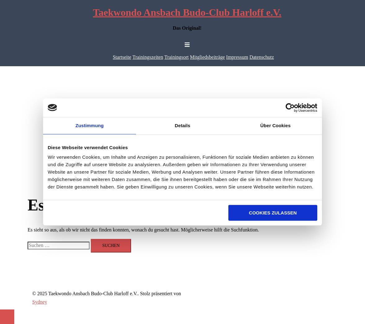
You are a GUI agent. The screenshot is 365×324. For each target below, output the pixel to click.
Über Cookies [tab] (275, 125)
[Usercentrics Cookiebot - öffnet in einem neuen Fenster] (290, 107)
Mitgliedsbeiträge (207, 57)
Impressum (237, 57)
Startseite (122, 57)
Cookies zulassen (273, 212)
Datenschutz (261, 57)
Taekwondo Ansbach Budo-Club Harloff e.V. (187, 12)
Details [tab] (182, 125)
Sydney (39, 302)
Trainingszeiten (148, 57)
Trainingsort (176, 57)
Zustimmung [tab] (90, 125)
